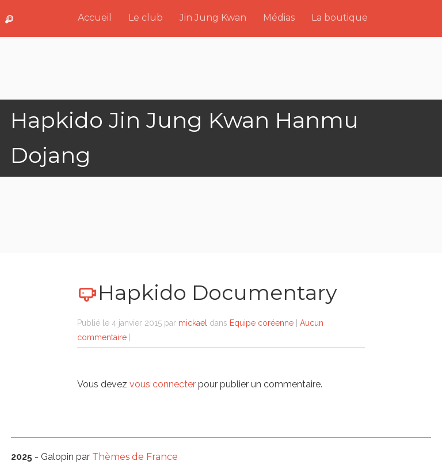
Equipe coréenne (262, 323)
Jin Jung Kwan (213, 17)
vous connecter (162, 384)
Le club (145, 17)
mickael (192, 323)
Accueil (95, 17)
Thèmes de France (135, 456)
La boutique (339, 17)
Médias (279, 17)
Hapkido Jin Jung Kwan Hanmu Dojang (184, 137)
